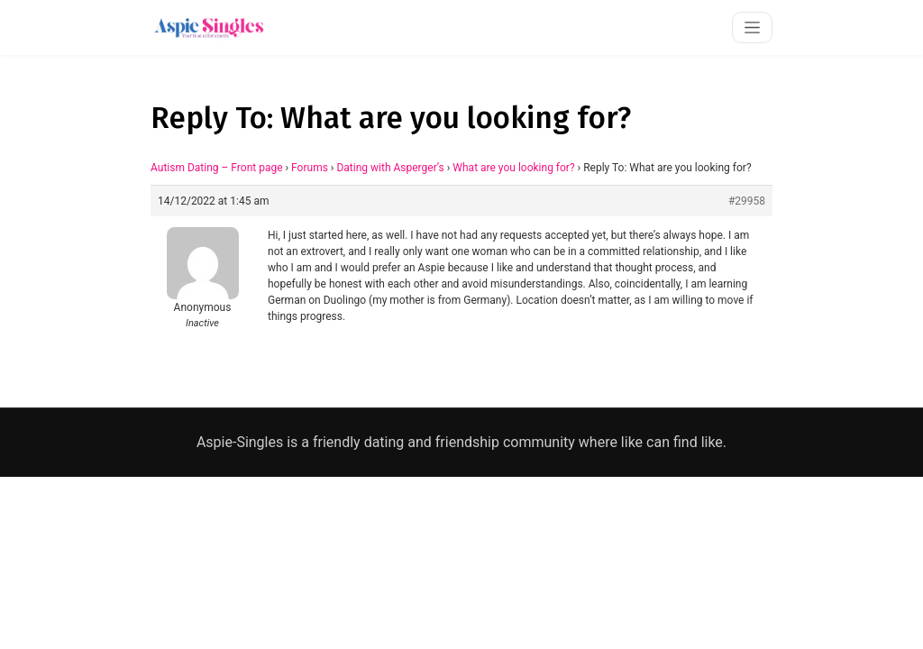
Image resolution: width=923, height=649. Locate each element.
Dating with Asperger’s (389, 167)
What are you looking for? (513, 167)
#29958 (746, 201)
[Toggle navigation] (752, 27)
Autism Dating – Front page (217, 167)
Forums (309, 167)
